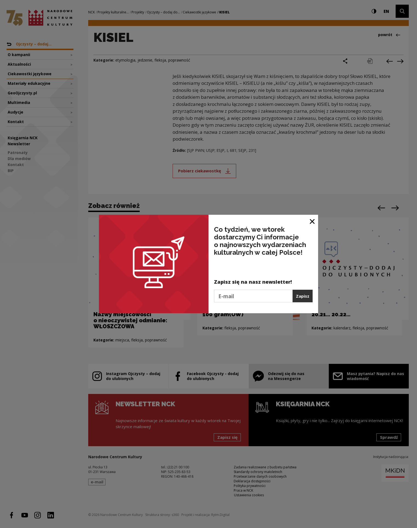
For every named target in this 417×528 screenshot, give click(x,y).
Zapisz (302, 296)
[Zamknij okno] (312, 221)
